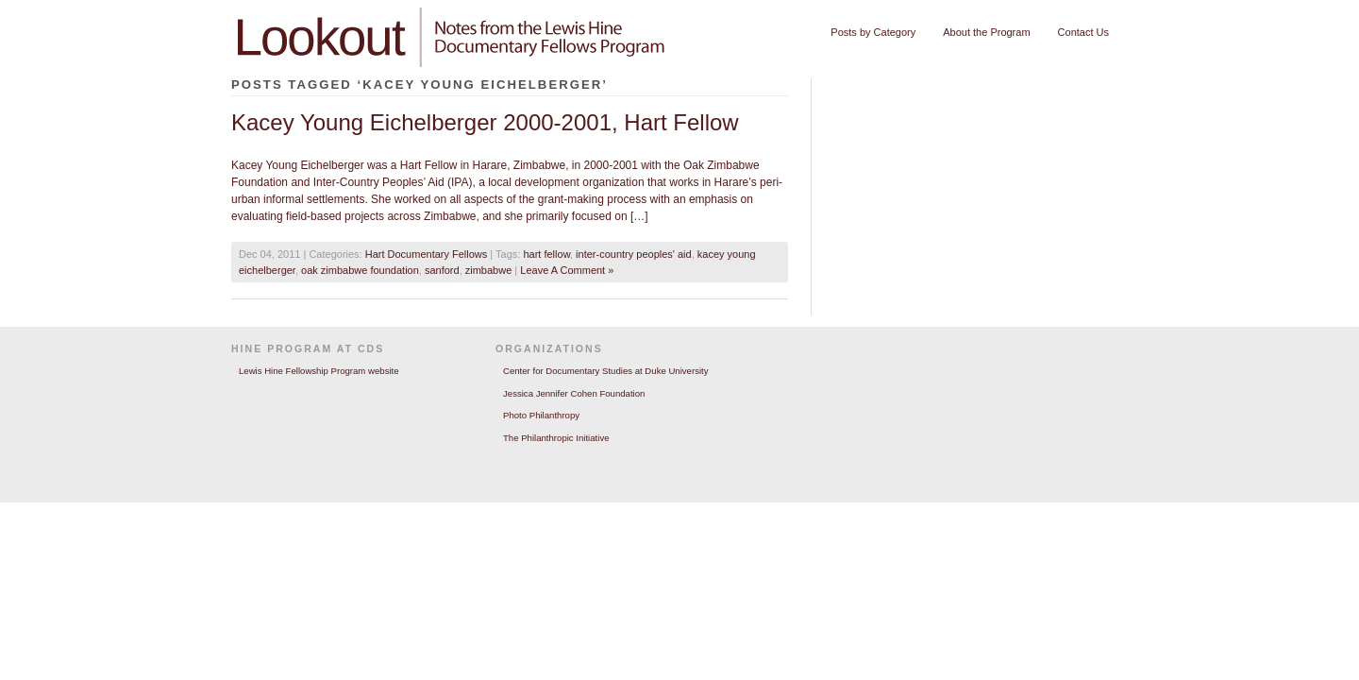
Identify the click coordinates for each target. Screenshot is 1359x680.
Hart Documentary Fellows (426, 254)
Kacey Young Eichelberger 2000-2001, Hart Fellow (485, 122)
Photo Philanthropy (541, 415)
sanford (442, 270)
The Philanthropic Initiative (556, 438)
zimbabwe (488, 270)
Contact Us (1083, 32)
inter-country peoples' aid (634, 254)
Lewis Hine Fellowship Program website (319, 371)
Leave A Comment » (566, 270)
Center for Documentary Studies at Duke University (606, 371)
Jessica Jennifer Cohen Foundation (574, 393)
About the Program (986, 32)
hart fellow (546, 254)
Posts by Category (872, 32)
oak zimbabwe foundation (360, 270)
